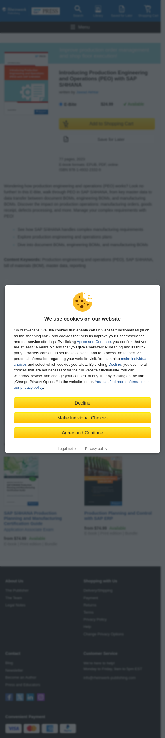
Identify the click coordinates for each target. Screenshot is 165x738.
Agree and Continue (94, 342)
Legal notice (67, 449)
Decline (114, 364)
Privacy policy (96, 449)
